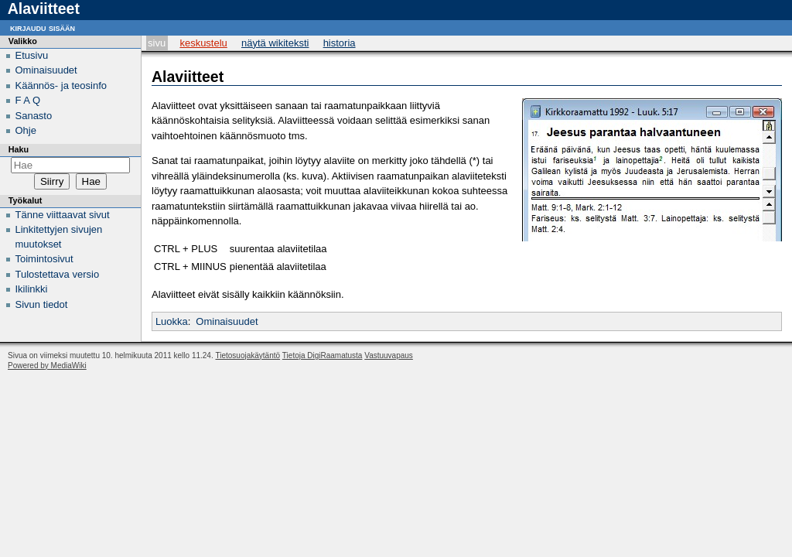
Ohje (25, 130)
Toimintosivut (44, 259)
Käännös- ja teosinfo (61, 85)
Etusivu (32, 55)
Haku (19, 149)
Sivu (157, 43)
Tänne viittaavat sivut (62, 214)
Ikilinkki (31, 289)
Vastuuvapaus (388, 355)
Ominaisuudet (227, 321)
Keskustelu (203, 43)
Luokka (171, 321)
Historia (339, 43)
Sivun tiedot (41, 304)
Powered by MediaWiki (47, 365)
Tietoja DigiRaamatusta (322, 355)
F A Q (28, 100)
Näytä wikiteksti (275, 43)
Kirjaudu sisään (42, 27)
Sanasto (34, 115)
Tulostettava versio (57, 274)
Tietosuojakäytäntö (248, 355)
